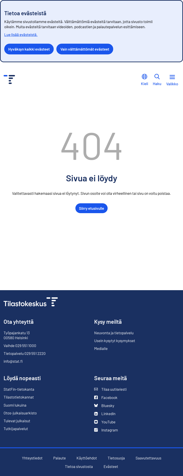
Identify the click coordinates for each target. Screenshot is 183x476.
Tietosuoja (116, 458)
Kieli (144, 80)
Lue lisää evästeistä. (21, 34)
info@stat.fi (13, 361)
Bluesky (104, 405)
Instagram (106, 430)
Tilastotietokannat (19, 397)
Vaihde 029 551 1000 (20, 345)
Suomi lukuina (15, 405)
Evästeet (111, 466)
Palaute (59, 458)
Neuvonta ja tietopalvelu (114, 332)
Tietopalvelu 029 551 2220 (25, 353)
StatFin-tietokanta (19, 389)
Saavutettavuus (148, 458)
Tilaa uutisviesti (110, 389)
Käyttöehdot (87, 458)
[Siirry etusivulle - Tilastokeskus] (9, 80)
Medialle (101, 348)
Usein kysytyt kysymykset (114, 340)
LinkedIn (104, 413)
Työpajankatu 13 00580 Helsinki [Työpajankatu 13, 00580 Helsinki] (17, 335)
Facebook (105, 397)
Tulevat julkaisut (17, 420)
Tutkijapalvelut (16, 428)
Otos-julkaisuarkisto (20, 413)
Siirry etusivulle (91, 208)
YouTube (104, 422)
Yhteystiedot (32, 458)
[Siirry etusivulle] (31, 302)
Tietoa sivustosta (79, 466)
